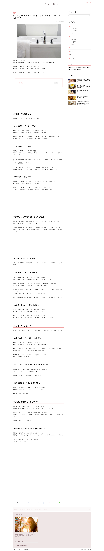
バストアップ (75, 32)
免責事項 (26, 549)
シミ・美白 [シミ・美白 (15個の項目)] (71, 67)
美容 (14, 12)
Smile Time (52, 4)
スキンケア (74, 28)
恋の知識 (74, 41)
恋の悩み (74, 39)
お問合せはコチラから (22, 545)
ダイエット (73, 47)
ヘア (73, 33)
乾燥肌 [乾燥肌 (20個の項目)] (80, 67)
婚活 (73, 44)
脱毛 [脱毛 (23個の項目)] (89, 67)
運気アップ (73, 51)
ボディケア (74, 30)
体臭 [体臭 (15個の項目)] (70, 69)
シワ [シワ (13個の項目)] (76, 67)
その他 (72, 58)
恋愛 (71, 37)
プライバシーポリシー (18, 549)
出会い (73, 42)
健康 (71, 54)
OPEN (56, 82)
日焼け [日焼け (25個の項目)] (85, 67)
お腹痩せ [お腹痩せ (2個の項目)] (79, 69)
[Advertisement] (38, 99)
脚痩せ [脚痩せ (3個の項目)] (75, 69)
